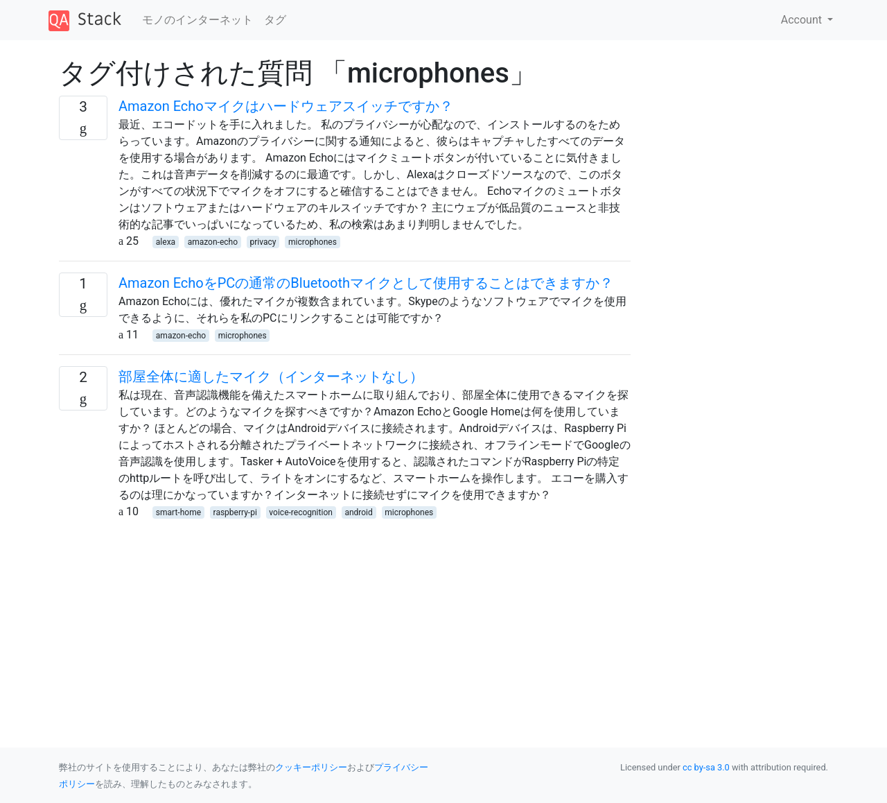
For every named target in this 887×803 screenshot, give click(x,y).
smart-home (178, 512)
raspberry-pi (235, 512)
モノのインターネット (197, 19)
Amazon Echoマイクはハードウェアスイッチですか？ (285, 106)
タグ (275, 19)
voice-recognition (301, 512)
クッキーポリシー (311, 767)
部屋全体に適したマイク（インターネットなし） (270, 376)
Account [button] (803, 19)
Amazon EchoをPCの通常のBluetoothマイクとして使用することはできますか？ (365, 283)
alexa (165, 242)
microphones (312, 242)
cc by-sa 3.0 (706, 767)
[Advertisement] (345, 617)
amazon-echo (213, 242)
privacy (263, 242)
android (358, 512)
